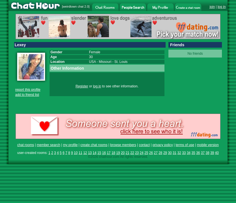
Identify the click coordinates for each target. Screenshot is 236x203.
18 (113, 153)
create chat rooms (93, 145)
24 (141, 153)
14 (94, 153)
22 (132, 153)
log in (222, 7)
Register (81, 86)
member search (48, 145)
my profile (70, 145)
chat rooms (25, 145)
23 (137, 153)
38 (207, 153)
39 (212, 153)
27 (155, 153)
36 (198, 153)
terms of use (184, 145)
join (212, 7)
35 (193, 153)
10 (75, 153)
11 (80, 153)
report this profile (27, 90)
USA (92, 62)
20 (122, 153)
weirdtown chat (73, 6)
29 (165, 153)
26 (151, 153)
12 (85, 153)
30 (170, 153)
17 (108, 153)
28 (160, 153)
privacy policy (163, 145)
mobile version (208, 145)
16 (104, 153)
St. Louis (121, 62)
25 (146, 153)
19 (118, 153)
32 (179, 153)
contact (144, 145)
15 (99, 153)
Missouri (105, 62)
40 (217, 153)
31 (174, 153)
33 (184, 153)
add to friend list (27, 95)
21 (127, 153)
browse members (123, 145)
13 (90, 153)
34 (188, 153)
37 (202, 153)
